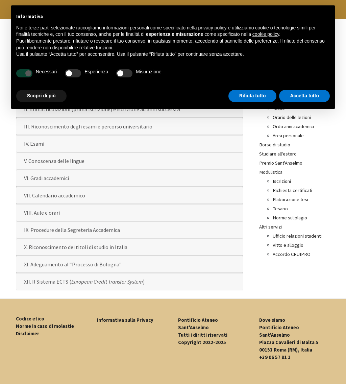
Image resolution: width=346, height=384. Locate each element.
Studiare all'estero (278, 154)
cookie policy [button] (265, 34)
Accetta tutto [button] (304, 95)
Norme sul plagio (290, 218)
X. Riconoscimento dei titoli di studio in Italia (75, 247)
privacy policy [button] (212, 27)
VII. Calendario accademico (54, 195)
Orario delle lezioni (292, 117)
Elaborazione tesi (290, 199)
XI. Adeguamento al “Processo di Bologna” (73, 264)
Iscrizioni (282, 181)
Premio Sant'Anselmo (280, 163)
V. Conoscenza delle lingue (54, 161)
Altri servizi (270, 227)
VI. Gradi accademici (46, 178)
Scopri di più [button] (41, 95)
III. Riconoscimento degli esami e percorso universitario (88, 126)
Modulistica (270, 172)
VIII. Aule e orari (42, 212)
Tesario (280, 209)
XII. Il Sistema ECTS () (84, 281)
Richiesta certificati (292, 190)
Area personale (288, 136)
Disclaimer (27, 334)
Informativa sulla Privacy (125, 320)
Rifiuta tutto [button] (252, 95)
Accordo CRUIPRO (292, 254)
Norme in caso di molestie (45, 326)
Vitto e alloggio (288, 245)
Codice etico (30, 319)
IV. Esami (34, 143)
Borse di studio (274, 145)
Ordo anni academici (293, 126)
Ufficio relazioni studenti (297, 236)
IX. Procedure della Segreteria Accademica (72, 229)
